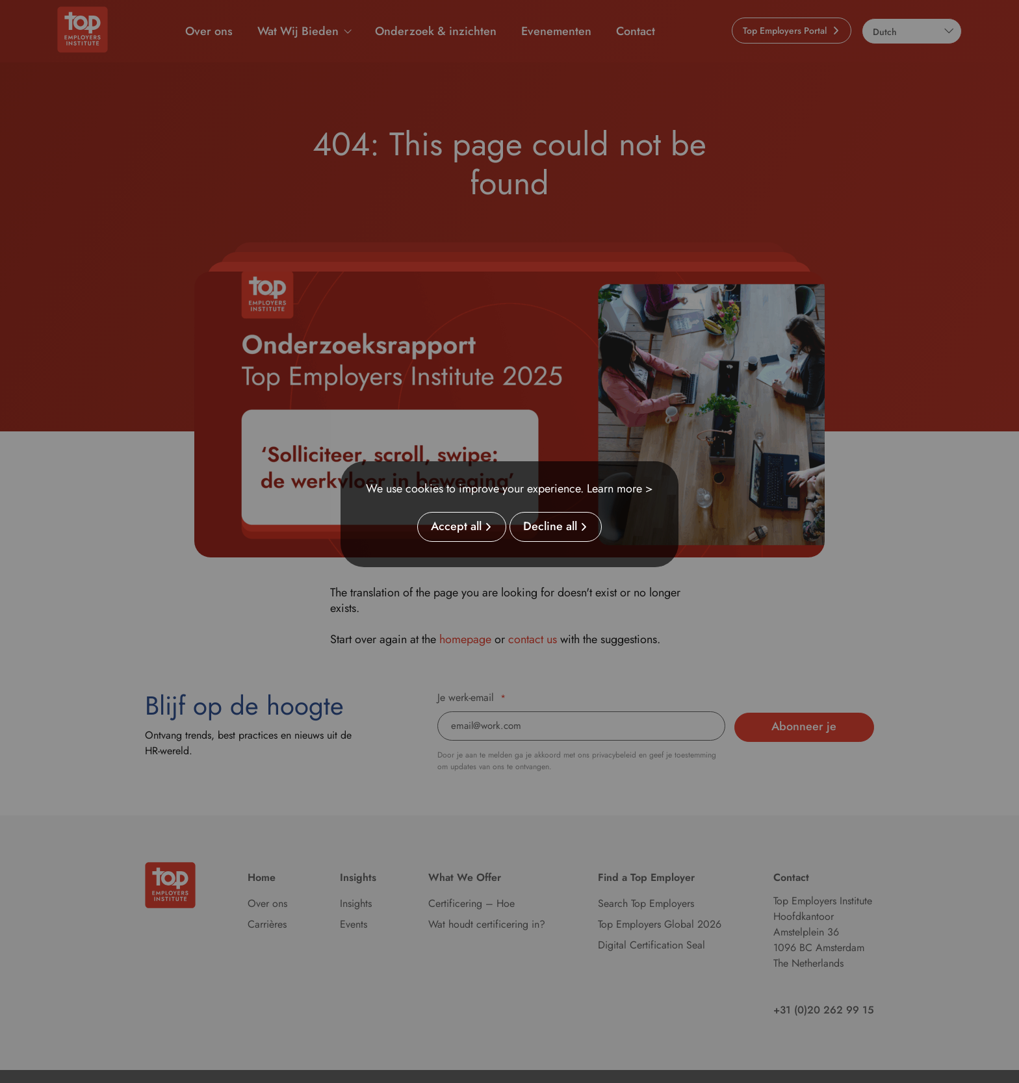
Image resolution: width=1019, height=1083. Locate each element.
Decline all (550, 526)
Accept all (456, 526)
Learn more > (620, 488)
